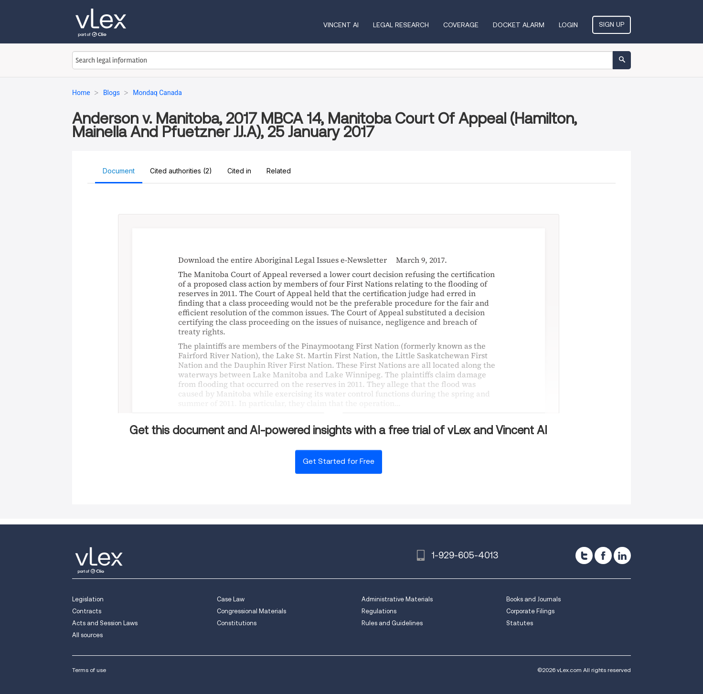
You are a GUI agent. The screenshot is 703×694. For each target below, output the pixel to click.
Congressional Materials (251, 611)
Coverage (461, 25)
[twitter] (584, 555)
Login (568, 25)
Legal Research (401, 25)
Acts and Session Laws (105, 623)
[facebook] (603, 555)
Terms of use (89, 670)
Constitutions (236, 623)
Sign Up (611, 24)
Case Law (231, 599)
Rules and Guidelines (392, 623)
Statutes (519, 623)
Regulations (379, 611)
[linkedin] (622, 555)
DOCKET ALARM (518, 25)
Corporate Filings (530, 611)
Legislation (88, 599)
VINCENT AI (341, 25)
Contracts (86, 611)
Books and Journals (533, 599)
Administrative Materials (397, 599)
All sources (87, 635)
